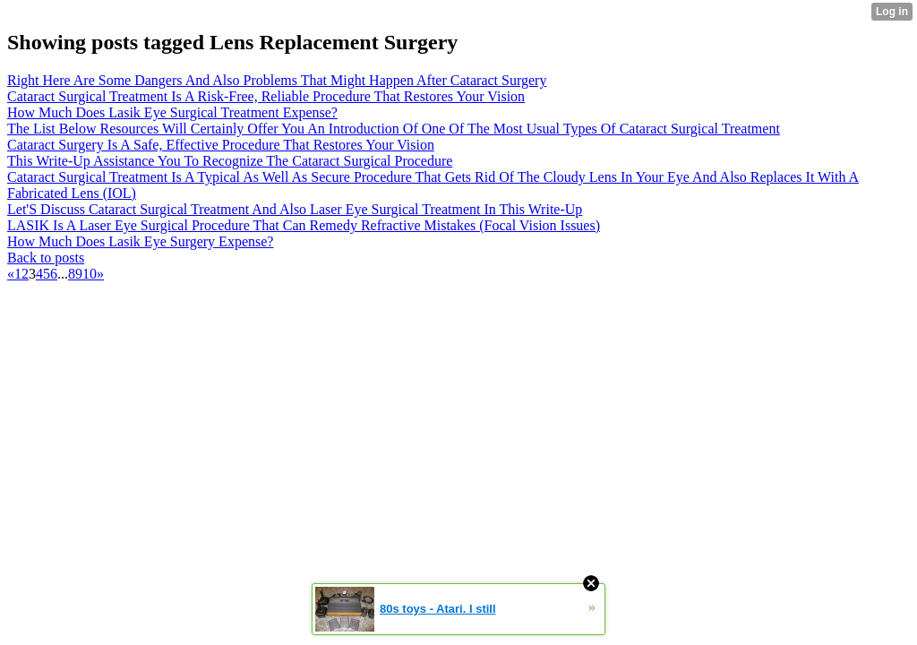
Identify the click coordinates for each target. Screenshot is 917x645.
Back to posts (45, 257)
